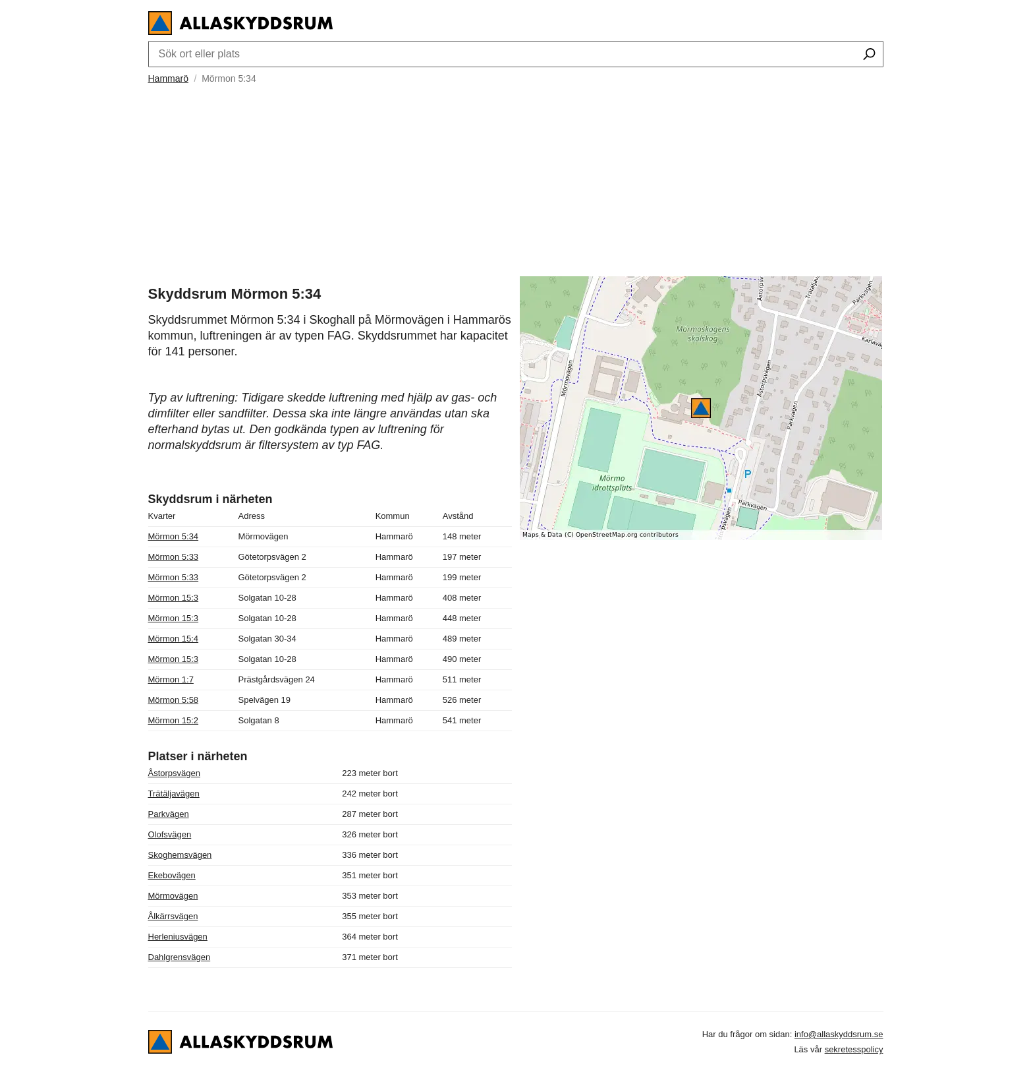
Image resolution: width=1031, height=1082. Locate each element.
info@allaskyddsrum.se (838, 1034)
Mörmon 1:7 (171, 679)
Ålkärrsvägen (173, 916)
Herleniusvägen (178, 937)
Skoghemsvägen (180, 855)
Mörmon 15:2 (173, 720)
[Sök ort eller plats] (869, 55)
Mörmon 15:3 (173, 598)
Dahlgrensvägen (179, 957)
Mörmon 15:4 (173, 639)
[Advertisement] (515, 178)
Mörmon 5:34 (173, 536)
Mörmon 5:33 (173, 557)
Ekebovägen (172, 875)
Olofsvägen (170, 834)
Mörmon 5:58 (173, 700)
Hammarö (168, 78)
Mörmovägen (173, 896)
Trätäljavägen (174, 793)
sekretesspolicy (854, 1049)
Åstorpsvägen (174, 773)
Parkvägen (168, 814)
